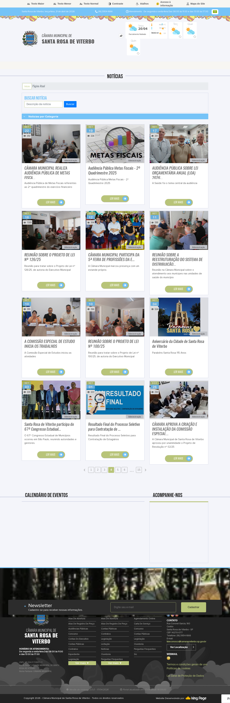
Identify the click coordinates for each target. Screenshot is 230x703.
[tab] (121, 36)
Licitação (105, 644)
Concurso (73, 634)
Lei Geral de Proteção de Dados (185, 675)
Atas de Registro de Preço (81, 624)
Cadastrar (193, 607)
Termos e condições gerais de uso (187, 664)
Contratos (73, 649)
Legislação (73, 659)
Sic (135, 654)
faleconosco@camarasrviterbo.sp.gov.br (186, 642)
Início (27, 86)
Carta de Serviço (142, 624)
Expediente (74, 654)
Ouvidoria (106, 654)
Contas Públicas (76, 644)
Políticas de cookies (178, 668)
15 (138, 469)
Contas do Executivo (78, 639)
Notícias (105, 649)
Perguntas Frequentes (112, 659)
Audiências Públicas (78, 629)
